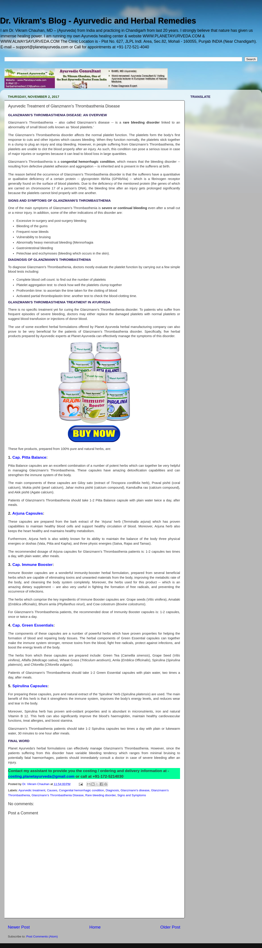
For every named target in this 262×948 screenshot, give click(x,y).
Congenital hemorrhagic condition (81, 790)
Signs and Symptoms (131, 795)
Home (95, 927)
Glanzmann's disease (135, 790)
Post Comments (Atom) (42, 936)
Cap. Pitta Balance (29, 457)
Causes (52, 790)
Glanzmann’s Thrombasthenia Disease (58, 795)
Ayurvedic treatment (32, 790)
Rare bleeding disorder (100, 795)
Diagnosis (112, 790)
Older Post (170, 927)
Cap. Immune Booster (32, 564)
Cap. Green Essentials (32, 625)
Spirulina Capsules (29, 686)
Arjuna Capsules (27, 513)
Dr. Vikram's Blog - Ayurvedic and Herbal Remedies (98, 20)
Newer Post (19, 927)
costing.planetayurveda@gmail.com (41, 776)
